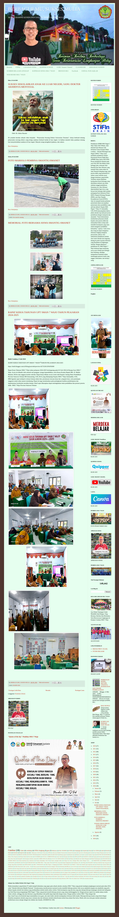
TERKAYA (10, 866)
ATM (49, 852)
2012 (94, 752)
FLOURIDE (37, 856)
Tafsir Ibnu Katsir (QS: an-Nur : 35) (23, 866)
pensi (77, 874)
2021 (94, 777)
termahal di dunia (26, 878)
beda (29, 868)
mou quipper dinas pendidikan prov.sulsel (71, 872)
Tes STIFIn (96, 850)
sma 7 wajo (65, 876)
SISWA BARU (27, 864)
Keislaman (106, 856)
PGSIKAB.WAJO (31, 862)
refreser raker (11, 876)
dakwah (68, 868)
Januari (97, 788)
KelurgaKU (20, 858)
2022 (94, 780)
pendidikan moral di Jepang (68, 874)
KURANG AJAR (87, 856)
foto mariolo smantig (18, 217)
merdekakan (57, 872)
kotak (17, 872)
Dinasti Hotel (23, 856)
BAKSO (15, 854)
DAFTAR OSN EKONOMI (103, 854)
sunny (100, 876)
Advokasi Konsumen (72, 852)
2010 (94, 746)
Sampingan (78, 850)
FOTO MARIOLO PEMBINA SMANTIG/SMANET (34, 160)
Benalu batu (71, 854)
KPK (76, 856)
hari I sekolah (54, 870)
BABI (9, 854)
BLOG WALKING (43, 854)
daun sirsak (85, 868)
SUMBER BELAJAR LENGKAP (18, 71)
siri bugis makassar (47, 876)
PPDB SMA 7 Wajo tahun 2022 (44, 862)
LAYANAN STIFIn (30, 67)
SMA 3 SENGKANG (38, 864)
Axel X (107, 852)
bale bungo (16, 868)
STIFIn (17, 67)
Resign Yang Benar (12, 864)
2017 (94, 766)
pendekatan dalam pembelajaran (52, 874)
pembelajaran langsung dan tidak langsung (26, 874)
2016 (94, 763)
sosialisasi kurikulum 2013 (80, 876)
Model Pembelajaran (96, 858)
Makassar (54, 850)
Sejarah (85, 850)
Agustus (97, 832)
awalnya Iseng (106, 866)
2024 (94, 786)
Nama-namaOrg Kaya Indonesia (26, 860)
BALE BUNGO (105, 706)
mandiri (27, 872)
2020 (94, 774)
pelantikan (101, 872)
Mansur (72, 858)
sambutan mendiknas (26, 876)
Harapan (66, 856)
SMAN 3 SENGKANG (64, 864)
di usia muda (93, 868)
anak (102, 850)
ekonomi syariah (16, 870)
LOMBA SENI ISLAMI (44, 858)
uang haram (54, 878)
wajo (27, 852)
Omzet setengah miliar (56, 860)
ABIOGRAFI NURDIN (96, 67)
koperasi (22, 852)
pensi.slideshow (84, 874)
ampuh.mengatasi (97, 866)
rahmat (107, 874)
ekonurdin (24, 870)
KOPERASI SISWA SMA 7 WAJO (43, 71)
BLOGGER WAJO (53, 854)
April (96, 797)
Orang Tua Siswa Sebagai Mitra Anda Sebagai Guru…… (77, 860)
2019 (94, 771)
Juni (96, 800)
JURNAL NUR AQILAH (90, 71)
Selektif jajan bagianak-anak (88, 864)
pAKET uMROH (93, 872)
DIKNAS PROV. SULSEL (100, 649)
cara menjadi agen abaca (53, 868)
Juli (96, 802)
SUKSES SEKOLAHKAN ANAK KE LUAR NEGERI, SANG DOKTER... (102, 826)
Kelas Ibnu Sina (11, 858)
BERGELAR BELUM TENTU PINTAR (27, 854)
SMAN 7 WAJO (76, 864)
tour (44, 878)
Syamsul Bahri (105, 864)
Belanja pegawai (63, 854)
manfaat (32, 872)
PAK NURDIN (63, 850)
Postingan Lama (79, 690)
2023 (94, 783)
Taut (90, 850)
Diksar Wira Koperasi (13, 856)
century (62, 868)
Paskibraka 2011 (77, 862)
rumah (17, 876)
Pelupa (84, 862)
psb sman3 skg (100, 874)
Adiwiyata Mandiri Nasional (58, 852)
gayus (41, 870)
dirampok (105, 868)
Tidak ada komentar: (44, 151)
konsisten (12, 872)
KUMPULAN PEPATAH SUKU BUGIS (105, 723)
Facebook (75, 71)
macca (21, 872)
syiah (105, 876)
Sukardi (98, 864)
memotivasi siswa (49, 872)
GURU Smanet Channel (64, 67)
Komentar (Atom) (20, 694)
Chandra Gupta (91, 854)
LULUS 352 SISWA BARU (57, 858)
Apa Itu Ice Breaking (83, 852)
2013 (94, 754)
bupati (44, 868)
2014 (94, 757)
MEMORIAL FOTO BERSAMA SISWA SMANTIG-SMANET (39, 222)
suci (89, 876)
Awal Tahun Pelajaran (99, 852)
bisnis (9, 852)
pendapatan (40, 874)
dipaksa (99, 868)
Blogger (77, 908)
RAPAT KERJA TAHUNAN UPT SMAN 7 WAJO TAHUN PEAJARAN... (102, 806)
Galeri (22, 850)
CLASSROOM (81, 67)
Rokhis (20, 864)
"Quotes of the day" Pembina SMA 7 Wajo (23, 737)
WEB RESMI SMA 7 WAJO (16, 75)
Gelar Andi (59, 856)
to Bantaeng (35, 878)
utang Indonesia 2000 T (64, 878)
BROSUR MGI (63, 71)
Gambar (11, 850)
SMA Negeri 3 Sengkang (51, 864)
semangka (34, 876)
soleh (71, 876)
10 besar (44, 852)
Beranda (9, 67)
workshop (29, 850)
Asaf (91, 852)
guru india (46, 870)
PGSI (24, 862)
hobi (67, 870)
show (40, 876)
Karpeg (95, 856)
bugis (40, 868)
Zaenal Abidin (81, 866)
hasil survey (61, 870)
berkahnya (34, 868)
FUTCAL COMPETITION (48, 856)
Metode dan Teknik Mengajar (82, 858)
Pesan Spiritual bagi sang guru (102, 862)
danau (80, 868)
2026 (94, 838)
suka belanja (94, 876)
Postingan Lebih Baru (15, 690)
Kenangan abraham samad (30, 858)
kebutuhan (84, 870)
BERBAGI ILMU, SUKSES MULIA (44, 9)
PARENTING (97, 860)
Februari (97, 791)
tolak (40, 878)
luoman (62, 908)
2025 (94, 836)
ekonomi (15, 852)
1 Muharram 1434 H (35, 852)
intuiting (79, 870)
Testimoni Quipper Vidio (52, 866)
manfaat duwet (39, 872)
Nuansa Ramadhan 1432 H (42, 860)
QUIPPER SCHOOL (46, 67)
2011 (94, 749)
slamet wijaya (57, 876)
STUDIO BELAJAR (98, 651)
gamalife (36, 870)
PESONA (18, 862)
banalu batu (24, 868)
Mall (67, 858)
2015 (94, 760)
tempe (13, 878)
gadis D (30, 870)
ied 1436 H (72, 870)
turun (48, 878)
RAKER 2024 (16, 685)
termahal (19, 878)
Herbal (71, 856)
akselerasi (89, 866)
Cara (85, 854)
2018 (94, 769)
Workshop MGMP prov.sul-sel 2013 (68, 866)
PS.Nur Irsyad (57, 862)
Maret (96, 794)
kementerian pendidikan (94, 870)
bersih (107, 850)
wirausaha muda (88, 878)
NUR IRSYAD (106, 858)
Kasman (100, 856)
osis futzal (85, 872)
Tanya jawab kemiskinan (39, 866)
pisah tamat (92, 874)
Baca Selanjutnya (13, 146)
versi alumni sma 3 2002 (76, 878)
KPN (80, 856)
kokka (109, 870)
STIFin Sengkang (39, 850)
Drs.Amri (30, 856)
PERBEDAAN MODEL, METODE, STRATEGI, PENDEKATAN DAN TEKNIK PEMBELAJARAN (101, 685)
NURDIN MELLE (12, 860)
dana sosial (74, 868)
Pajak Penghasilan (67, 862)
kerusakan (104, 870)
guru (48, 850)
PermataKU (90, 862)
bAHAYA (10, 868)
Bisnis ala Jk (79, 854)
